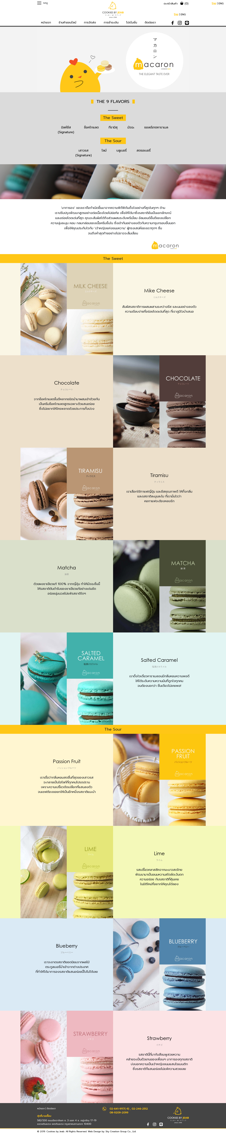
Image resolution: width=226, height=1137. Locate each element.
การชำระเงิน (111, 22)
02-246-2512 (140, 1109)
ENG (221, 3)
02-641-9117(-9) (119, 1109)
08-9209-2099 (119, 1113)
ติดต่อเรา (51, 1108)
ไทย (214, 3)
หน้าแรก (41, 1108)
